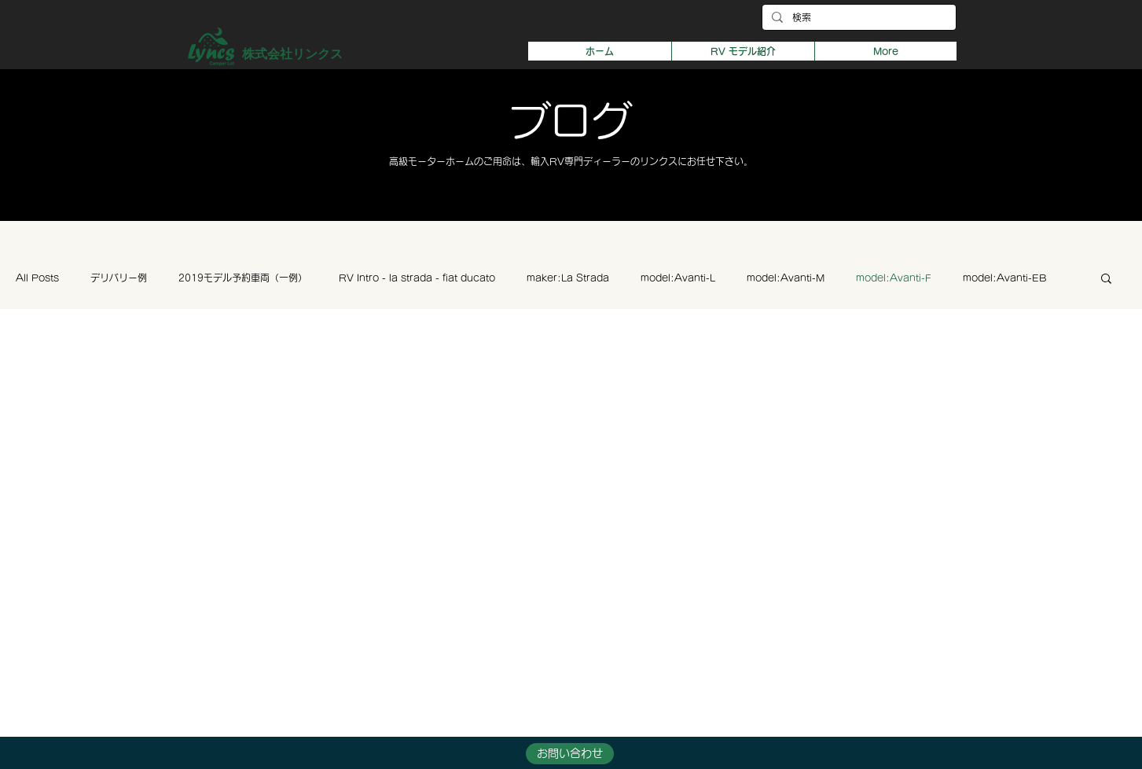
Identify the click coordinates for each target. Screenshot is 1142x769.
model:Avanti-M (785, 277)
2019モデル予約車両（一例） (242, 277)
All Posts (37, 277)
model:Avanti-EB (1004, 277)
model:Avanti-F (893, 277)
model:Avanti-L (678, 277)
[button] (742, 51)
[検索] (857, 18)
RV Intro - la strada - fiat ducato (417, 277)
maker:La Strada (568, 277)
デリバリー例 (118, 277)
